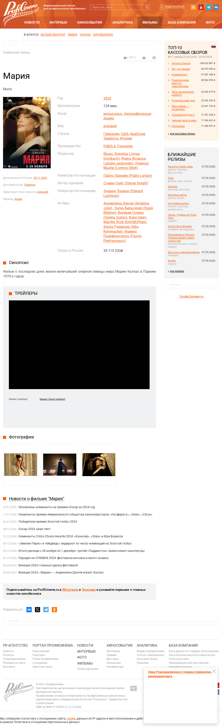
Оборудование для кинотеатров (189, 662)
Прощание (178, 126)
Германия (111, 134)
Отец (171, 178)
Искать (147, 7)
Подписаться (174, 6)
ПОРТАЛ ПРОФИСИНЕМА (53, 645)
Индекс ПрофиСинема (150, 651)
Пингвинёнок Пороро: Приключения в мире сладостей (181, 237)
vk (216, 7)
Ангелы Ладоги (181, 63)
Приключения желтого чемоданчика (180, 83)
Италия (126, 138)
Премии (111, 655)
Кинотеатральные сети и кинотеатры (192, 655)
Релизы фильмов (88, 668)
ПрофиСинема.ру (191, 296)
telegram (208, 7)
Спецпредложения (14, 658)
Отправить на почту (154, 57)
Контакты (9, 666)
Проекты (8, 655)
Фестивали (113, 651)
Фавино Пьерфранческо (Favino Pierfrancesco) (122, 236)
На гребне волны (178, 203)
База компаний (182, 22)
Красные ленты (177, 194)
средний (42, 191)
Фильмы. (26, 52)
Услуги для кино (179, 658)
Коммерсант (179, 74)
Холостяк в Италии (180, 226)
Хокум (172, 260)
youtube (201, 7)
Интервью (58, 22)
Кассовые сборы (147, 658)
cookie (71, 718)
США (124, 134)
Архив (18, 199)
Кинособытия (89, 22)
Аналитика (123, 22)
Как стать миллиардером (183, 252)
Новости (32, 22)
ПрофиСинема (11, 52)
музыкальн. (113, 114)
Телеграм (89, 590)
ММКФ (72, 34)
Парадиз (30, 184)
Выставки (113, 658)
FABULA (109, 146)
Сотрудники (40, 662)
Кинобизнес (103, 34)
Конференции (115, 666)
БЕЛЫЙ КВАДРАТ (53, 34)
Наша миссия (41, 651)
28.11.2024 (40, 177)
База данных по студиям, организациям (194, 651)
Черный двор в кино (184, 120)
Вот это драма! (181, 69)
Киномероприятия (180, 666)
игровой (110, 126)
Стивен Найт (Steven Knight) (125, 183)
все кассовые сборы (182, 133)
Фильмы (149, 22)
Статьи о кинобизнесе (150, 655)
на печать (144, 58)
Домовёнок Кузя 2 (183, 114)
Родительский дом (183, 100)
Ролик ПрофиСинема (46, 658)
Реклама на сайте (14, 662)
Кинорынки (114, 662)
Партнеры (39, 655)
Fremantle (125, 146)
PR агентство (15, 645)
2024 (107, 98)
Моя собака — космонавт (180, 108)
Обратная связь (42, 666)
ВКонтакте (70, 590)
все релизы (177, 271)
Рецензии (143, 662)
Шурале (172, 186)
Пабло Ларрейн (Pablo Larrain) (127, 176)
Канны (85, 34)
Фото (210, 22)
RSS (193, 7)
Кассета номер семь (180, 166)
